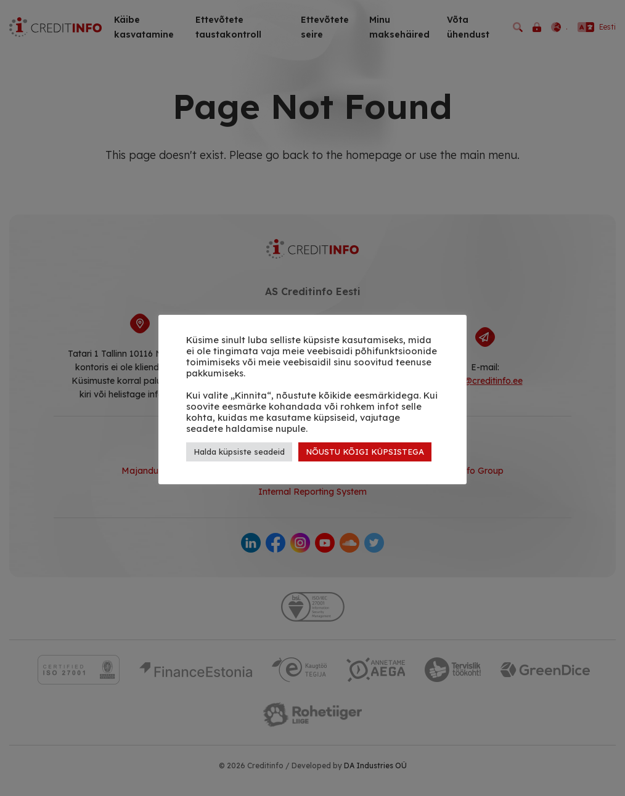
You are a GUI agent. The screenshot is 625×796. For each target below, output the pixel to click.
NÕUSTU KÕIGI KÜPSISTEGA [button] (365, 452)
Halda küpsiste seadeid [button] (239, 452)
